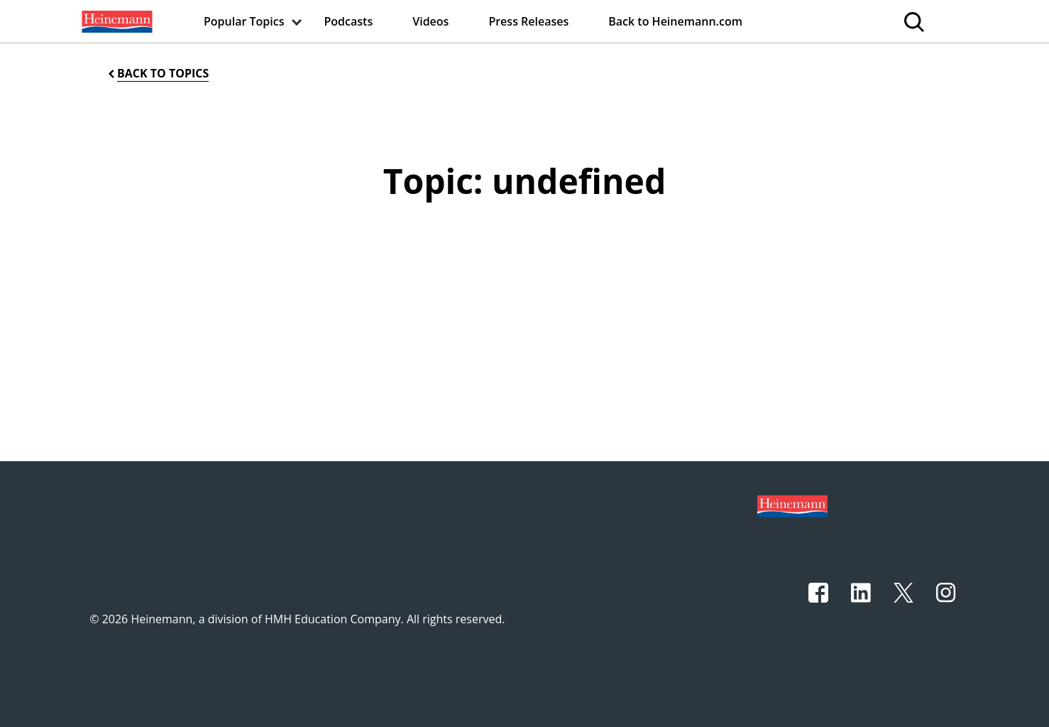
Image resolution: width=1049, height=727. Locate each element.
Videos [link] (430, 21)
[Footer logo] (792, 505)
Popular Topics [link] (244, 21)
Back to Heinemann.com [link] (675, 21)
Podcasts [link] (348, 21)
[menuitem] (115, 21)
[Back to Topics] (157, 74)
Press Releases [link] (528, 21)
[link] (115, 21)
